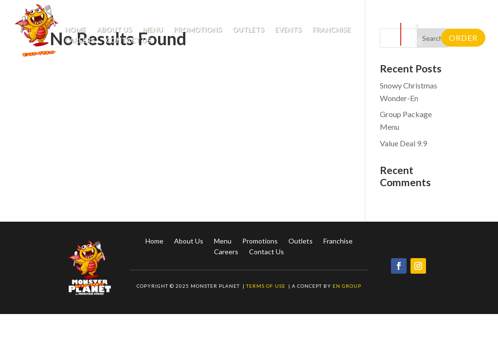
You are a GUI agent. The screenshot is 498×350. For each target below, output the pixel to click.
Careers (80, 40)
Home (75, 30)
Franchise (331, 30)
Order (463, 37)
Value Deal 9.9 (403, 143)
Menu (152, 30)
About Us (114, 30)
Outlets (248, 30)
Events (288, 30)
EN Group (347, 286)
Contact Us (128, 40)
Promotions (198, 30)
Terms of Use (266, 286)
